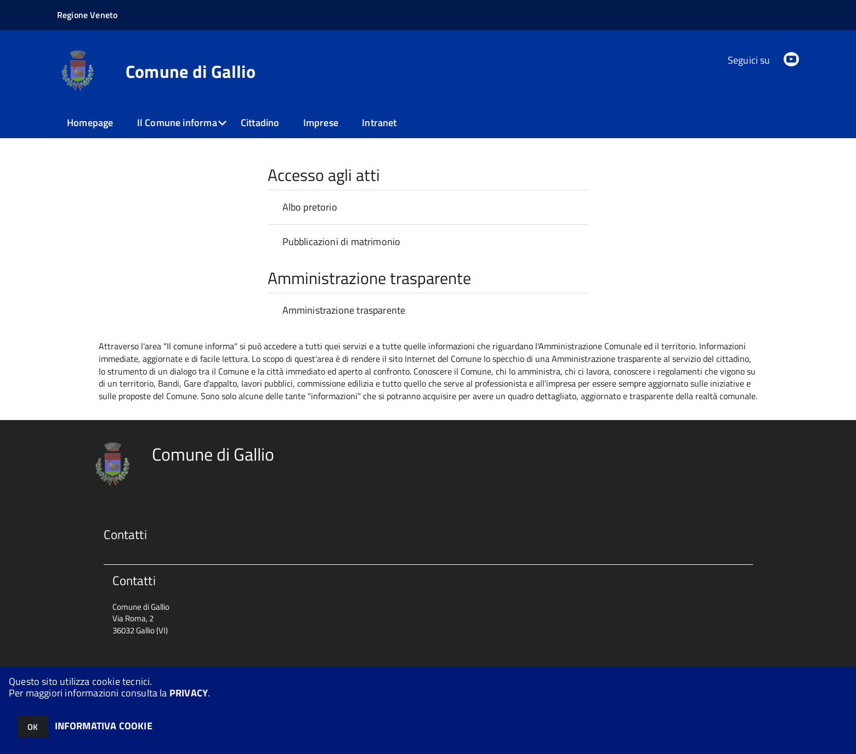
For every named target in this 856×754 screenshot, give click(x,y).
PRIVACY (188, 692)
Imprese (320, 122)
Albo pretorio (309, 207)
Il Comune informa (177, 122)
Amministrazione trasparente (344, 310)
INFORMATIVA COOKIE (103, 725)
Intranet (379, 122)
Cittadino (260, 122)
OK (32, 727)
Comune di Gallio (191, 71)
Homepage (90, 122)
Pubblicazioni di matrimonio (341, 241)
